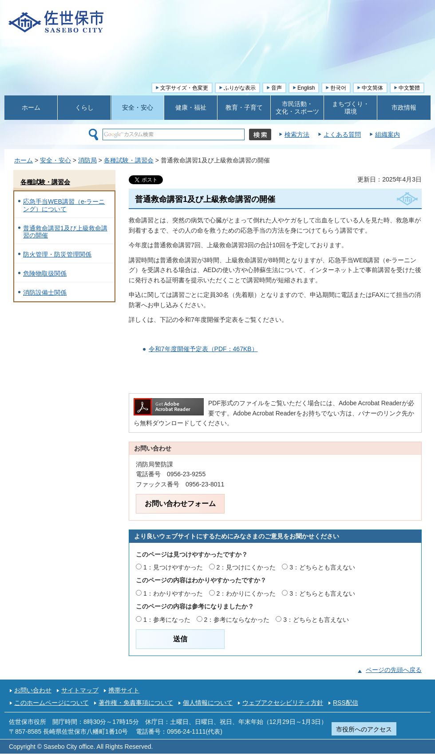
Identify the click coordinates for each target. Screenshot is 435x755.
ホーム (31, 107)
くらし (84, 107)
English (306, 88)
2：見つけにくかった (246, 567)
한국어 (338, 88)
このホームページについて (51, 702)
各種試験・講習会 (129, 160)
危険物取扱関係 (45, 273)
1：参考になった (166, 619)
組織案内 (387, 134)
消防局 (87, 160)
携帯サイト (123, 690)
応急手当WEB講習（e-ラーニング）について (64, 205)
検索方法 (297, 134)
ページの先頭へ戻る (394, 669)
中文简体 (372, 88)
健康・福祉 (190, 107)
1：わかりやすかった (173, 593)
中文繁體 (409, 88)
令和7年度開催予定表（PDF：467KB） (203, 348)
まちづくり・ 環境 (350, 107)
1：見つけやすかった (173, 567)
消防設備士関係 (45, 292)
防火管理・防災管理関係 (57, 254)
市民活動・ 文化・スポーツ (297, 107)
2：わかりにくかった (246, 593)
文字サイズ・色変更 (184, 88)
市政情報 (404, 107)
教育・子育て (244, 107)
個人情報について (208, 702)
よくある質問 (342, 134)
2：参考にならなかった (237, 619)
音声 (276, 88)
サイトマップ (80, 690)
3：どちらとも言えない (322, 567)
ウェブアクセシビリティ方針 (282, 702)
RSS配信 (345, 702)
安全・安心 (137, 107)
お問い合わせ (32, 690)
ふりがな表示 (240, 88)
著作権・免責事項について (136, 702)
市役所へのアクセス (364, 729)
